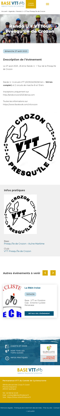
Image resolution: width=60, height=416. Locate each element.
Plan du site (47, 408)
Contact (56, 408)
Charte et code (19, 346)
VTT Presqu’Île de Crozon (17, 251)
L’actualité (30, 411)
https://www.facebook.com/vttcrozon (20, 104)
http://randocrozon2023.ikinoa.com (19, 95)
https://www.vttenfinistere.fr (19, 397)
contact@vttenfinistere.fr (18, 395)
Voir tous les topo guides (18, 352)
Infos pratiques (19, 357)
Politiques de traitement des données (28, 408)
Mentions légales (6, 408)
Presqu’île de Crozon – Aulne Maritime (24, 243)
